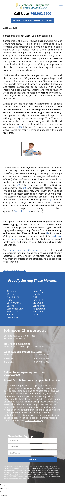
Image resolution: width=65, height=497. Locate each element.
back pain (57, 236)
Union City (38, 291)
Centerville (12, 317)
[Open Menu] (61, 7)
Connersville (39, 305)
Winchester (38, 311)
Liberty (36, 294)
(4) (24, 187)
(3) (18, 184)
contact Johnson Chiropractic (24, 250)
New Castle (12, 311)
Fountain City (14, 297)
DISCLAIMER (13, 475)
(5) (51, 199)
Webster (11, 294)
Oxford (10, 305)
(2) (20, 127)
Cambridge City (15, 308)
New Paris (38, 299)
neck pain (13, 239)
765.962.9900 (40, 13)
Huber (10, 299)
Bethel (36, 297)
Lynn (35, 314)
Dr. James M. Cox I (38, 477)
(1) (24, 43)
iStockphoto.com (22, 211)
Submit (32, 459)
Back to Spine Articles (14, 270)
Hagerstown (39, 308)
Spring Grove (14, 302)
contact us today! (34, 420)
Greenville (38, 302)
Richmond (12, 291)
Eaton (10, 314)
